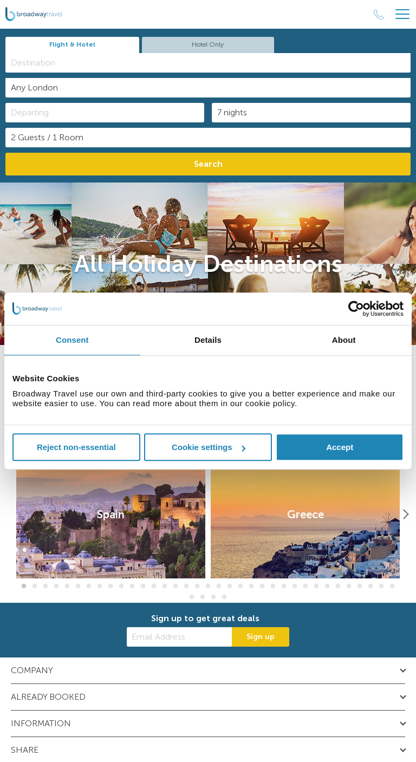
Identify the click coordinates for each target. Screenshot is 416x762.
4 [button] (56, 586)
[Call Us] (379, 14)
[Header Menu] (402, 14)
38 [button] (213, 597)
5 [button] (67, 586)
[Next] (405, 514)
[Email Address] (179, 637)
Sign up (260, 636)
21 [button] (240, 586)
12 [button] (143, 586)
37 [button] (202, 597)
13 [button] (153, 586)
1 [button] (23, 586)
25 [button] (283, 586)
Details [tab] (208, 339)
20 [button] (229, 586)
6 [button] (78, 586)
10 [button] (121, 586)
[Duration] (311, 112)
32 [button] (359, 586)
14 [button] (164, 586)
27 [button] (305, 586)
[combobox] (208, 63)
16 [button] (186, 586)
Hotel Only (208, 44)
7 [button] (88, 586)
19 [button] (218, 586)
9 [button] (110, 586)
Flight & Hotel (72, 44)
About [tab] (344, 339)
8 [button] (99, 586)
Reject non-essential (76, 447)
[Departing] (104, 112)
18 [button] (208, 586)
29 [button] (327, 586)
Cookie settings (208, 447)
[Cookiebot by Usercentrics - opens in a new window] (356, 309)
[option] (111, 514)
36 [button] (191, 597)
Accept (339, 447)
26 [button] (294, 586)
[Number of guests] (208, 137)
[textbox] (213, 62)
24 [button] (273, 586)
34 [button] (381, 586)
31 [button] (348, 586)
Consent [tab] (72, 339)
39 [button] (224, 597)
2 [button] (34, 586)
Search (208, 164)
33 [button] (370, 586)
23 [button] (262, 586)
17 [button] (197, 586)
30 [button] (338, 586)
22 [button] (251, 586)
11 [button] (132, 586)
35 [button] (392, 586)
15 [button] (175, 586)
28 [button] (316, 586)
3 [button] (45, 586)
